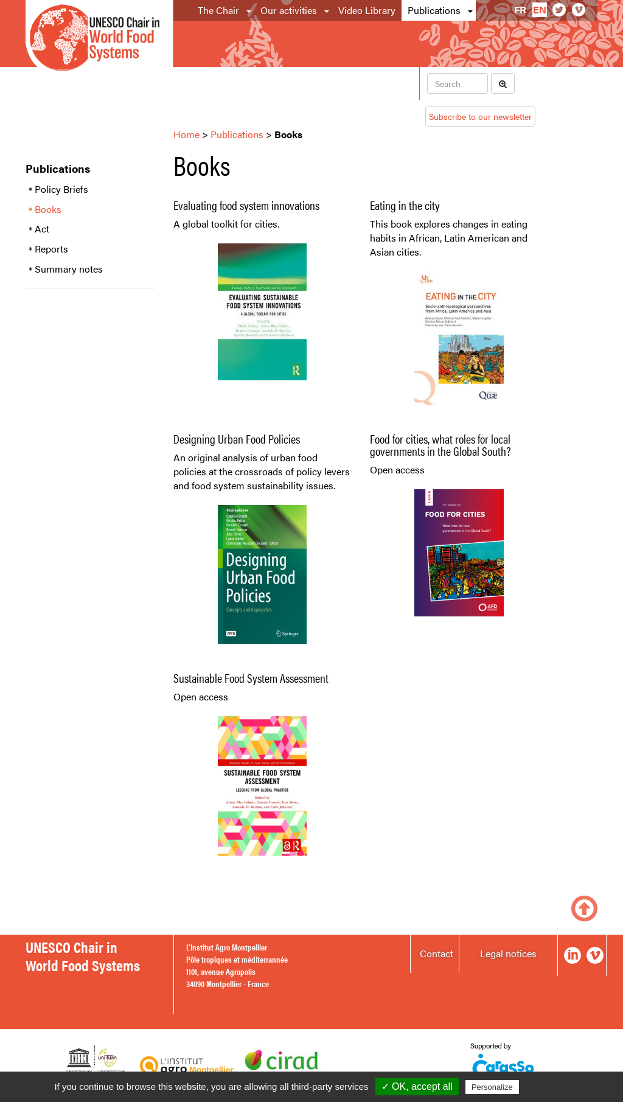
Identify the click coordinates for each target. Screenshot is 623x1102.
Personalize (492, 1087)
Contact (436, 953)
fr (520, 9)
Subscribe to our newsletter (480, 116)
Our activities (288, 10)
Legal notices (508, 953)
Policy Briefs (61, 189)
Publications (434, 10)
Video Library (366, 10)
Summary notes (69, 269)
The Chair (218, 10)
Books (48, 209)
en (539, 9)
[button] (249, 10)
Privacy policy (551, 1087)
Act (42, 228)
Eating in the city (405, 205)
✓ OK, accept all (417, 1086)
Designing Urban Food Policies (236, 438)
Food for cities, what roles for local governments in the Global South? (440, 444)
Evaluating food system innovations (246, 205)
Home (186, 134)
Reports (51, 249)
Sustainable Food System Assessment (251, 677)
